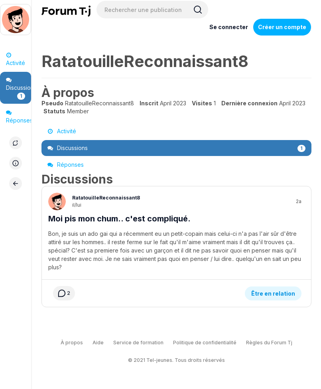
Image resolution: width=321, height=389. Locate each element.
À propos (72, 328)
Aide (98, 328)
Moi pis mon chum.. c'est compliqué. (119, 218)
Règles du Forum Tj (269, 328)
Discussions (18, 88)
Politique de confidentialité (204, 328)
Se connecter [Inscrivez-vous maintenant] (228, 27)
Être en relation (273, 278)
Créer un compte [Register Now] (282, 27)
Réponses (18, 117)
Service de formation (138, 328)
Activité (15, 59)
